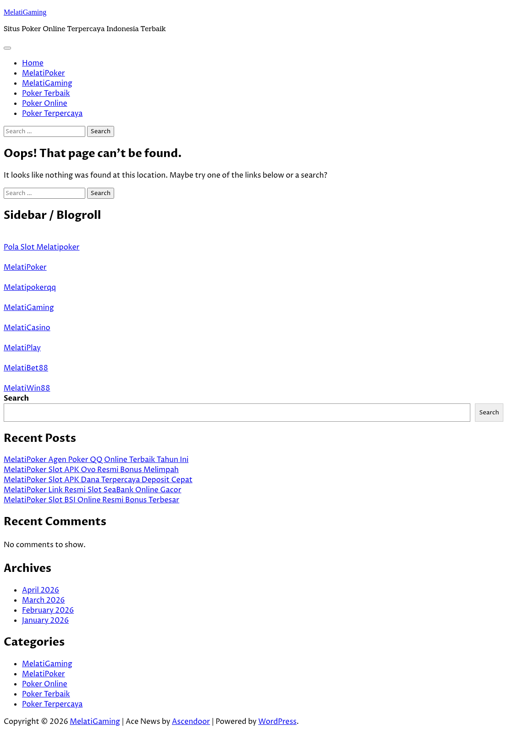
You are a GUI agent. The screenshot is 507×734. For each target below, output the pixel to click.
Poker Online (44, 103)
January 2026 (45, 620)
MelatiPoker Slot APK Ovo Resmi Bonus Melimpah (91, 470)
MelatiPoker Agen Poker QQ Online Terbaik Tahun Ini (96, 460)
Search (16, 398)
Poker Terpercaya (52, 114)
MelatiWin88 (27, 388)
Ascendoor (191, 722)
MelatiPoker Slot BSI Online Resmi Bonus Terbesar (91, 500)
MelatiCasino (27, 328)
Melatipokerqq (30, 288)
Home (33, 63)
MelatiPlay (22, 348)
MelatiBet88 (26, 368)
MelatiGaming (25, 12)
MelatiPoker (43, 73)
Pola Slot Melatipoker (41, 247)
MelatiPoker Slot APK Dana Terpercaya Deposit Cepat (98, 480)
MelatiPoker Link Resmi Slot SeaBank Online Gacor (92, 490)
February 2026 (48, 610)
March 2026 (43, 600)
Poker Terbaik (46, 93)
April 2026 (40, 590)
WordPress (277, 722)
